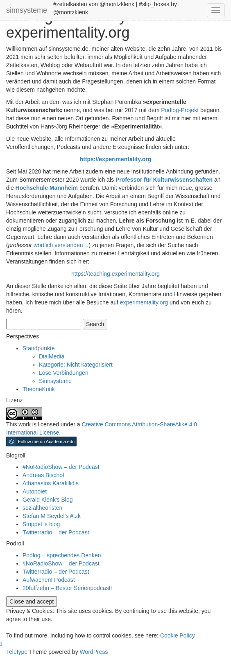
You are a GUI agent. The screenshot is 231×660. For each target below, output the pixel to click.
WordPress (94, 652)
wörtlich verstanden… (61, 245)
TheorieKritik (39, 389)
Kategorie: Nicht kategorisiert (76, 364)
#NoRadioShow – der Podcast (61, 467)
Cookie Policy (177, 635)
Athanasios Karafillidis (51, 483)
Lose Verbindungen (63, 372)
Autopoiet (35, 491)
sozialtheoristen (42, 508)
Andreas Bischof (43, 475)
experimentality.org (144, 302)
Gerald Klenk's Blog (48, 499)
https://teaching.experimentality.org (115, 273)
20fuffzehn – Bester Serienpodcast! (67, 588)
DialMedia (51, 356)
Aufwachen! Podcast (49, 580)
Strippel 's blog (41, 524)
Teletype (16, 652)
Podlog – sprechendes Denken (62, 555)
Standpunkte (39, 348)
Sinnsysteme (55, 381)
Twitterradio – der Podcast (56, 532)
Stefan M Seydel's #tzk (52, 516)
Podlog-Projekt (180, 110)
